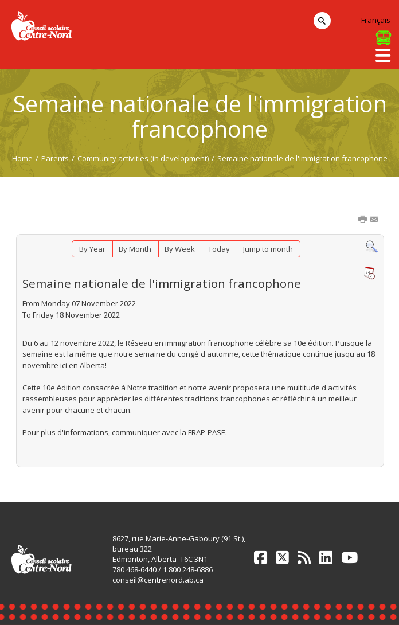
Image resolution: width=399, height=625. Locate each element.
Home (22, 158)
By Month (135, 249)
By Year (92, 249)
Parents (55, 158)
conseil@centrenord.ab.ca (158, 580)
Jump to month (268, 249)
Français (375, 20)
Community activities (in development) (143, 158)
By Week (180, 249)
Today (219, 249)
